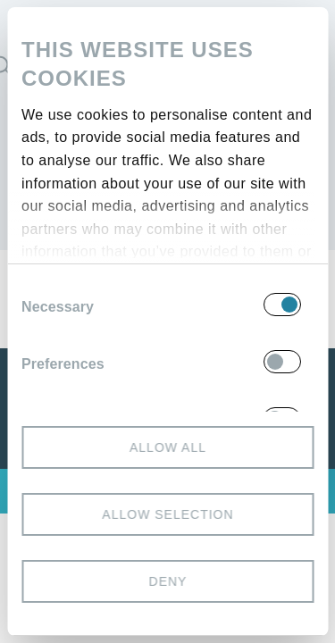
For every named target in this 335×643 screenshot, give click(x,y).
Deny (167, 581)
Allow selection (167, 514)
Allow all (167, 447)
